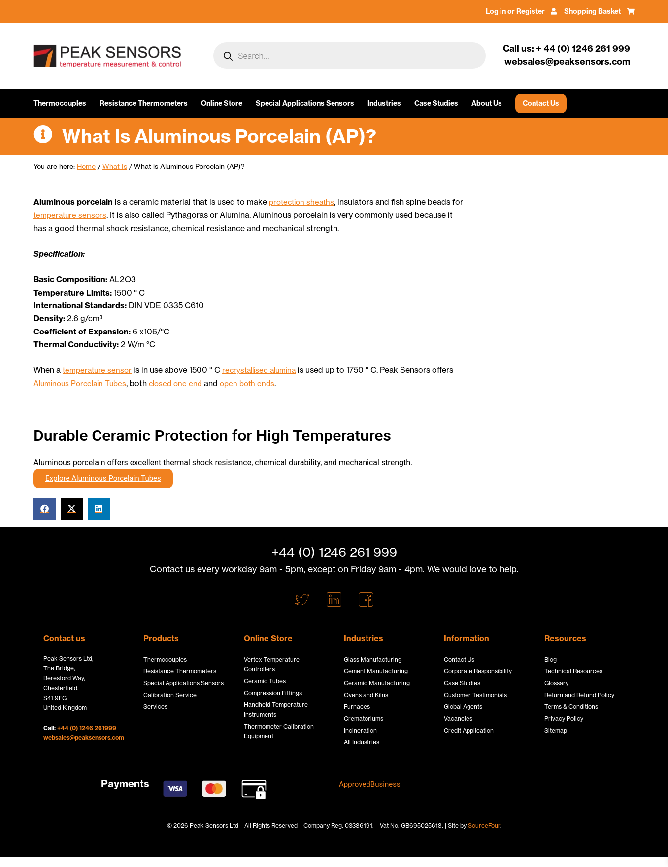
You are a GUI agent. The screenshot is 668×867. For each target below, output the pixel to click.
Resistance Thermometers (144, 103)
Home (86, 166)
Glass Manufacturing (372, 659)
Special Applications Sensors (305, 103)
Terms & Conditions (571, 706)
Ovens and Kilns (366, 695)
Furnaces (357, 706)
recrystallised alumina (265, 369)
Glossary (556, 683)
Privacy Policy (563, 718)
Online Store (221, 103)
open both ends (258, 383)
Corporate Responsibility (478, 671)
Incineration (360, 730)
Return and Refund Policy (579, 695)
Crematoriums (363, 718)
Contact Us (541, 103)
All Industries (361, 742)
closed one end (183, 383)
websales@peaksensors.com (83, 737)
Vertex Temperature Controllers (272, 664)
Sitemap (555, 730)
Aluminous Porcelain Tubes (83, 383)
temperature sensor (99, 369)
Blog (550, 659)
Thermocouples (59, 103)
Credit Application (469, 730)
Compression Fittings (273, 693)
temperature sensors (84, 215)
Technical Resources (573, 671)
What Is (114, 166)
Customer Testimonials (475, 695)
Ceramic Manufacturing (377, 683)
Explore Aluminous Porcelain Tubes (103, 477)
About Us (486, 103)
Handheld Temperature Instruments (276, 709)
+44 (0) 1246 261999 (86, 728)
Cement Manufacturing (376, 671)
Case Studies (436, 103)
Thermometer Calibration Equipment (279, 731)
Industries (384, 103)
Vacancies (458, 718)
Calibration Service (170, 695)
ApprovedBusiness (371, 784)
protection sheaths (303, 202)
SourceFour (484, 825)
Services (155, 706)
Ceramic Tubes (265, 681)
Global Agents (463, 706)
